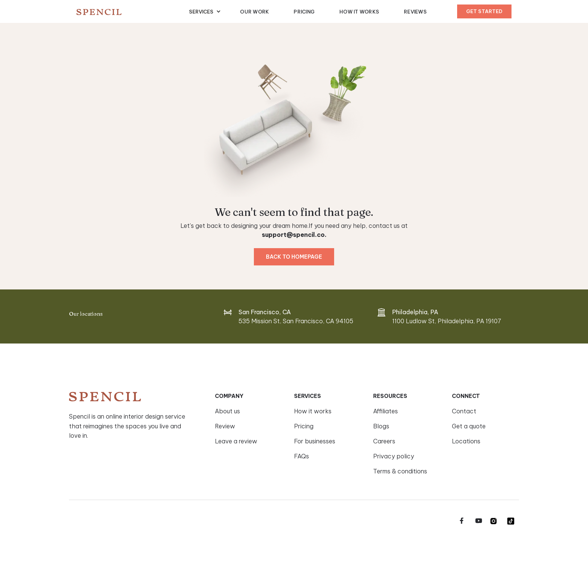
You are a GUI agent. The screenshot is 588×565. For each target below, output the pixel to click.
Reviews (415, 12)
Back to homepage (294, 256)
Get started (484, 11)
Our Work (254, 12)
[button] (205, 11)
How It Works (359, 12)
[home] (132, 11)
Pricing (304, 12)
